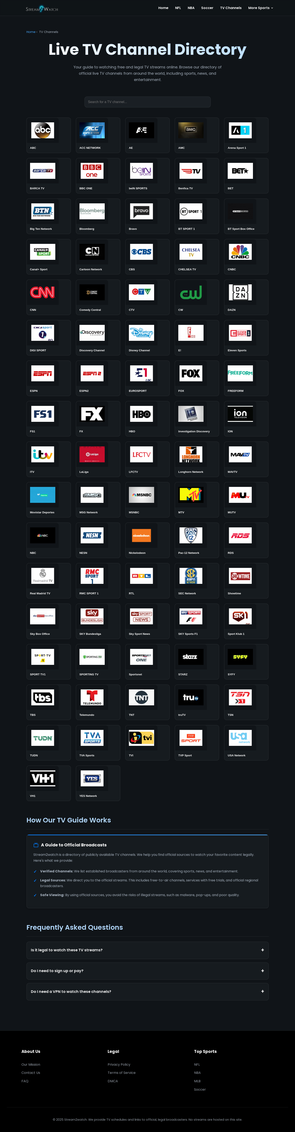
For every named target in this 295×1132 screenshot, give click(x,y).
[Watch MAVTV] (246, 459)
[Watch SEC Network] (197, 581)
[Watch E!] (197, 338)
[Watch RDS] (246, 540)
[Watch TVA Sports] (98, 743)
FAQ (24, 1081)
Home (163, 7)
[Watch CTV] (147, 297)
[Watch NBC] (48, 540)
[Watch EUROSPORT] (147, 378)
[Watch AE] (147, 135)
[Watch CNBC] (246, 257)
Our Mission (30, 1064)
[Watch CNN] (48, 297)
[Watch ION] (246, 419)
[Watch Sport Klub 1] (246, 621)
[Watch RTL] (147, 581)
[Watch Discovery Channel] (98, 338)
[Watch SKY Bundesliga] (98, 621)
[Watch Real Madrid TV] (48, 581)
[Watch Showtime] (246, 581)
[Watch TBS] (48, 702)
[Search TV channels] (148, 102)
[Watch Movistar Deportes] (48, 500)
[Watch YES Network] (98, 783)
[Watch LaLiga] (98, 459)
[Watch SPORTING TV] (98, 662)
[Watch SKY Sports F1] (197, 621)
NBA (191, 7)
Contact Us (30, 1072)
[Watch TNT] (147, 702)
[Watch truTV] (197, 702)
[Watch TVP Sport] (197, 743)
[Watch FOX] (197, 378)
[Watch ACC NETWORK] (98, 135)
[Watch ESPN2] (98, 378)
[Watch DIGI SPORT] (48, 338)
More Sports (261, 7)
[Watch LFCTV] (147, 459)
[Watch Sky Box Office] (48, 621)
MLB (197, 1081)
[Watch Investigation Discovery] (197, 419)
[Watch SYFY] (246, 662)
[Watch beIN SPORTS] (147, 175)
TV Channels (231, 7)
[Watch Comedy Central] (98, 297)
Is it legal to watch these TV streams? (67, 950)
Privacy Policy (119, 1064)
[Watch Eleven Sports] (246, 338)
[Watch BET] (246, 175)
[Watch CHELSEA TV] (197, 257)
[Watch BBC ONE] (98, 175)
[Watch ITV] (48, 459)
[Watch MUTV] (246, 500)
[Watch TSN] (246, 702)
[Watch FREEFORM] (246, 378)
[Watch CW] (197, 297)
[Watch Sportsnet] (147, 662)
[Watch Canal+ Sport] (48, 257)
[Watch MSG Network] (98, 500)
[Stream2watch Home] (42, 8)
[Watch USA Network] (246, 743)
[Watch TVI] (147, 743)
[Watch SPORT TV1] (48, 662)
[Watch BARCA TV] (48, 175)
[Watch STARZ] (197, 662)
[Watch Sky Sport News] (147, 621)
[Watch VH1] (48, 783)
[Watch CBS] (147, 257)
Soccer (207, 7)
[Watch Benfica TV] (197, 175)
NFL (178, 7)
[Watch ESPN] (48, 378)
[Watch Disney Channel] (147, 338)
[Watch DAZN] (246, 297)
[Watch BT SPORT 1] (197, 216)
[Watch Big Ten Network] (48, 216)
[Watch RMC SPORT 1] (98, 581)
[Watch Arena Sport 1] (246, 135)
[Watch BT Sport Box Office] (246, 216)
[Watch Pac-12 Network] (197, 540)
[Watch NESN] (98, 540)
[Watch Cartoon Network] (98, 257)
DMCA (113, 1081)
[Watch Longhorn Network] (197, 459)
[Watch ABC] (48, 135)
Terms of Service (122, 1072)
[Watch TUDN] (48, 743)
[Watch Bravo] (147, 216)
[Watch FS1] (48, 419)
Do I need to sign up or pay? (57, 970)
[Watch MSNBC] (147, 500)
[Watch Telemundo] (98, 702)
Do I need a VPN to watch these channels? (71, 991)
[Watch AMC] (197, 135)
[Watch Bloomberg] (98, 216)
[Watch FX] (98, 419)
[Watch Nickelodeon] (147, 540)
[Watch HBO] (147, 419)
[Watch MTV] (197, 500)
